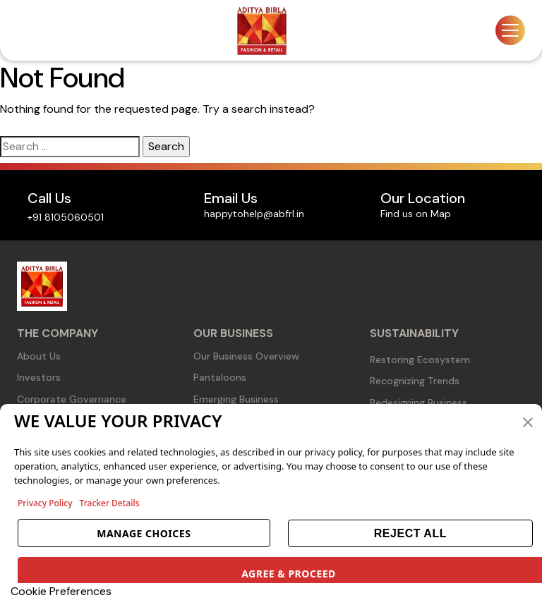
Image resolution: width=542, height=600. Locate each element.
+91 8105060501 (66, 217)
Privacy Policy (45, 503)
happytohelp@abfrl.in (254, 213)
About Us (39, 356)
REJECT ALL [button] (410, 533)
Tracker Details (110, 503)
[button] (528, 421)
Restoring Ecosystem (420, 359)
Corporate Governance (71, 399)
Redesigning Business (418, 402)
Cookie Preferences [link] (61, 591)
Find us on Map (415, 213)
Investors (39, 377)
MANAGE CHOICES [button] (144, 533)
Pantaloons (219, 377)
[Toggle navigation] (510, 30)
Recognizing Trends (414, 380)
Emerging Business (236, 399)
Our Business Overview (246, 356)
